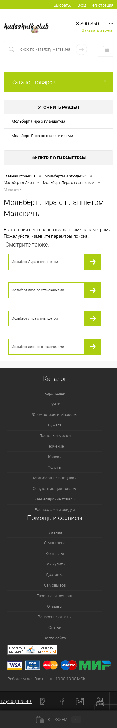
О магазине (55, 543)
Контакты (55, 553)
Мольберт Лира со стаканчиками (42, 135)
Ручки (54, 404)
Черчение (55, 446)
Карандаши (54, 393)
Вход (81, 5)
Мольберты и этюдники (54, 478)
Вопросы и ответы (55, 617)
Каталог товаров (58, 82)
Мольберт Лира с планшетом (38, 121)
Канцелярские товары (55, 499)
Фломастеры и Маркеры (55, 414)
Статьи (54, 627)
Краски (54, 456)
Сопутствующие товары (55, 488)
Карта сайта (55, 638)
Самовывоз (55, 585)
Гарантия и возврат (55, 595)
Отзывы (54, 606)
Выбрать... (63, 5)
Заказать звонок (97, 30)
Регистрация (101, 5)
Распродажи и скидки (55, 509)
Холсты (55, 467)
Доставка (55, 574)
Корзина (58, 719)
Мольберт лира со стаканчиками (37, 290)
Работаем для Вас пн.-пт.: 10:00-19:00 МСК (46, 678)
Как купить (55, 564)
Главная (54, 532)
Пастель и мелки (55, 435)
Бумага (54, 425)
